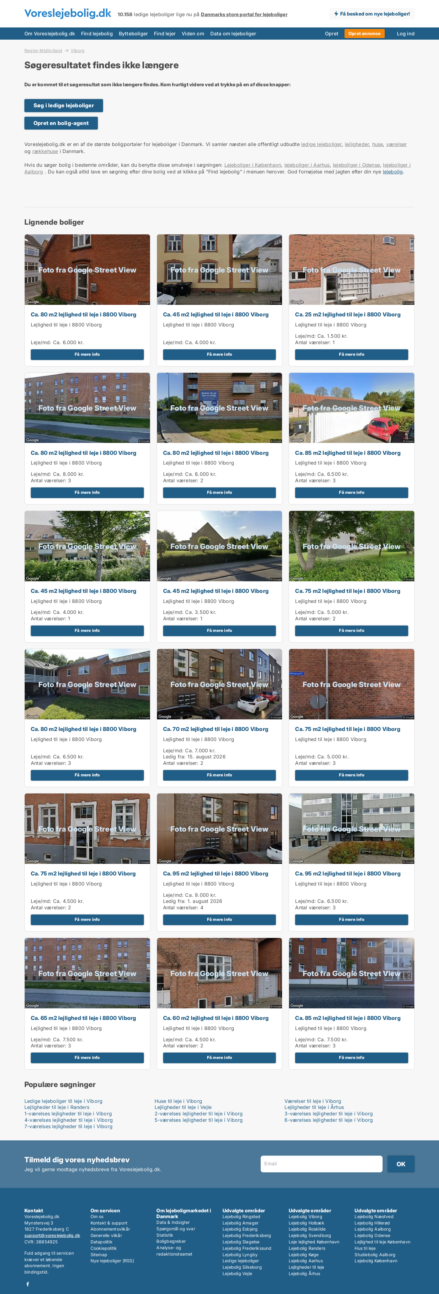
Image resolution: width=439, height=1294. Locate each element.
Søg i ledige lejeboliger (64, 105)
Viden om (193, 33)
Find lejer (165, 33)
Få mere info (87, 354)
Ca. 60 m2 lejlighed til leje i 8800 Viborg (216, 1018)
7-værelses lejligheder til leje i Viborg (68, 1126)
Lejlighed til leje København (382, 1241)
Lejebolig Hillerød (372, 1222)
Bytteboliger (133, 33)
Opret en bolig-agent (61, 123)
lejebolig (393, 172)
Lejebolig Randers (307, 1248)
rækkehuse (45, 151)
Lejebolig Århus (304, 1273)
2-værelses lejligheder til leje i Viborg (199, 1113)
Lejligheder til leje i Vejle (183, 1107)
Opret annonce (364, 33)
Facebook (27, 1284)
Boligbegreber (171, 1241)
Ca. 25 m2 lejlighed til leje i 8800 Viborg (347, 314)
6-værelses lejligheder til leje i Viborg (328, 1120)
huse (377, 144)
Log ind (406, 33)
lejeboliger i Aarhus (307, 165)
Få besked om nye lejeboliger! (375, 14)
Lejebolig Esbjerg (240, 1229)
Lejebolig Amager (241, 1222)
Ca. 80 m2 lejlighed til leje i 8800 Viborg (83, 314)
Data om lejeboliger (233, 33)
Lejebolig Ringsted (242, 1216)
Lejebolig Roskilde (307, 1229)
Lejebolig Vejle (237, 1273)
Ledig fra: (174, 757)
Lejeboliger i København (252, 165)
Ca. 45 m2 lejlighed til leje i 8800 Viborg (216, 314)
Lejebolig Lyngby (240, 1254)
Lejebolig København (376, 1260)
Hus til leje (365, 1248)
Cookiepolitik (104, 1248)
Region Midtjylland (43, 50)
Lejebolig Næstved (374, 1216)
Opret (331, 33)
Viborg (77, 50)
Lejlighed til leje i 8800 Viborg (66, 325)
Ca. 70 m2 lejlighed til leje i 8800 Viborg (215, 729)
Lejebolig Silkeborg (242, 1267)
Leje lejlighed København (314, 1241)
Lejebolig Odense (372, 1235)
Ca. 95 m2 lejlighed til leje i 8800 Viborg (215, 873)
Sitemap (99, 1254)
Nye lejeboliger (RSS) (112, 1260)
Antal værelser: (313, 342)
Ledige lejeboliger (241, 1260)
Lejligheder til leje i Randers (56, 1107)
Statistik (164, 1235)
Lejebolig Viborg (305, 1216)
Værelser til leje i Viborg (312, 1101)
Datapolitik (101, 1241)
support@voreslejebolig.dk (52, 1235)
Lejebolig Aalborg (373, 1229)
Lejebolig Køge (304, 1254)
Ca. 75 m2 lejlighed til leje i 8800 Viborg (347, 591)
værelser (396, 144)
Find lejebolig (97, 33)
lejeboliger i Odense (356, 165)
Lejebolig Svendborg (310, 1235)
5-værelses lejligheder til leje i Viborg (199, 1120)
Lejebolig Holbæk (306, 1222)
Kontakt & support (109, 1222)
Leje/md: (42, 342)
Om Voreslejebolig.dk (49, 33)
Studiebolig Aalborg (375, 1254)
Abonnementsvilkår (110, 1229)
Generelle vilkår (106, 1235)
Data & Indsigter (173, 1222)
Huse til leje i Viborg (178, 1101)
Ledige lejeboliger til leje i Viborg (63, 1101)
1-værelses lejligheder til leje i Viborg (68, 1113)
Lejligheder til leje (306, 1267)
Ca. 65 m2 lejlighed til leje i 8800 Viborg (83, 1018)
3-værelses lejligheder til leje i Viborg (328, 1113)
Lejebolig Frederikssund (247, 1248)
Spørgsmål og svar (175, 1228)
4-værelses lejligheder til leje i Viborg (68, 1120)
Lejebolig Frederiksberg (247, 1235)
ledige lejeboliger (321, 144)
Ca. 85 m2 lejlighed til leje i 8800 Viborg (347, 453)
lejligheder (357, 144)
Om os (97, 1216)
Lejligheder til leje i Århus (314, 1107)
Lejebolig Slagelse (241, 1241)
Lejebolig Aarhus (306, 1260)
